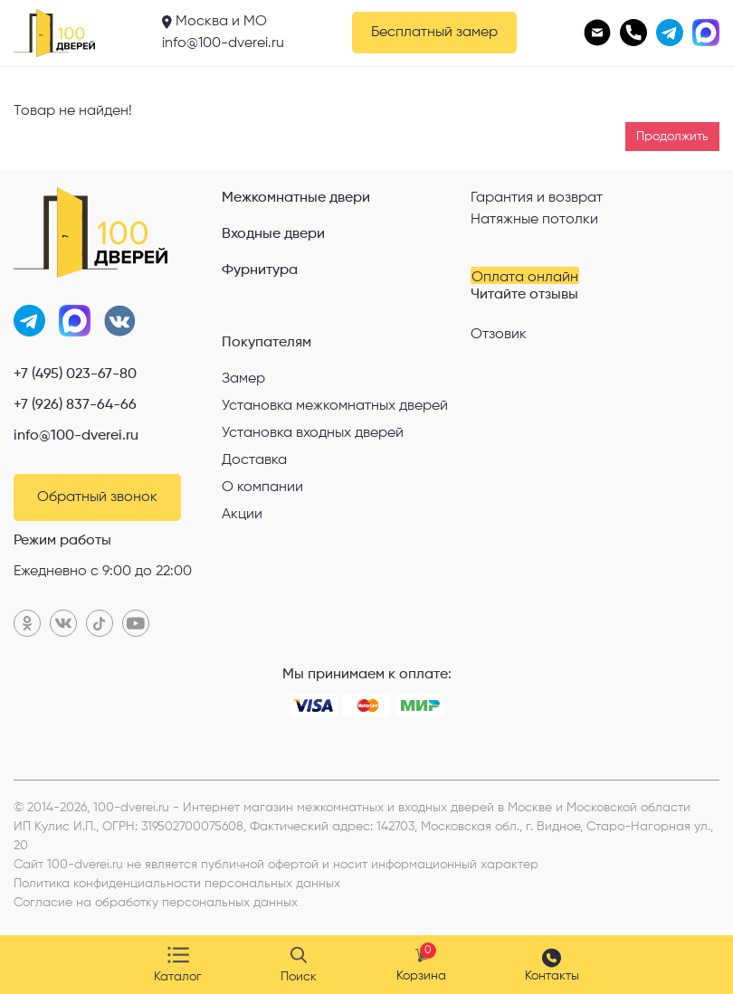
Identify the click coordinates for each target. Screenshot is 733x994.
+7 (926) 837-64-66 (75, 405)
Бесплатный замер (434, 32)
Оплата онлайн (524, 277)
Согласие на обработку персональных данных (156, 902)
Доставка (254, 460)
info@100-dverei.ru (223, 43)
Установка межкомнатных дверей (335, 406)
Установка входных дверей (313, 433)
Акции (242, 514)
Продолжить (672, 136)
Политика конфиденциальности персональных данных (177, 883)
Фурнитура (260, 270)
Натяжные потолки (534, 220)
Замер (243, 379)
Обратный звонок (97, 497)
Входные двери (273, 234)
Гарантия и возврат (537, 198)
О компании (262, 487)
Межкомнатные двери (296, 198)
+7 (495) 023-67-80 (75, 374)
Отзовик (499, 334)
